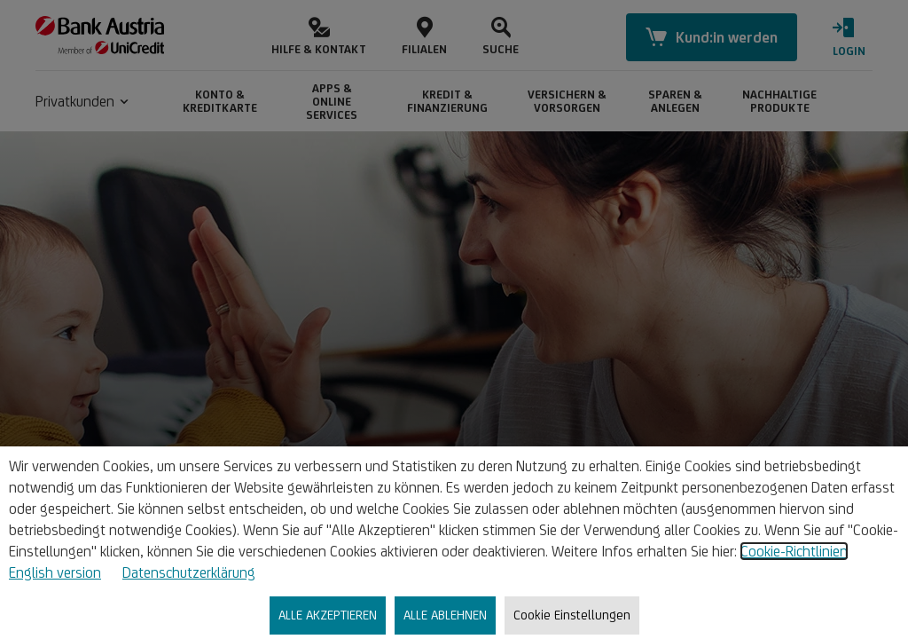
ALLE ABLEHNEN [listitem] (445, 614)
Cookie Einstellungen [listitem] (571, 614)
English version (55, 572)
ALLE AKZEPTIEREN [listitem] (327, 614)
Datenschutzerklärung (188, 572)
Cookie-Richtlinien (794, 551)
